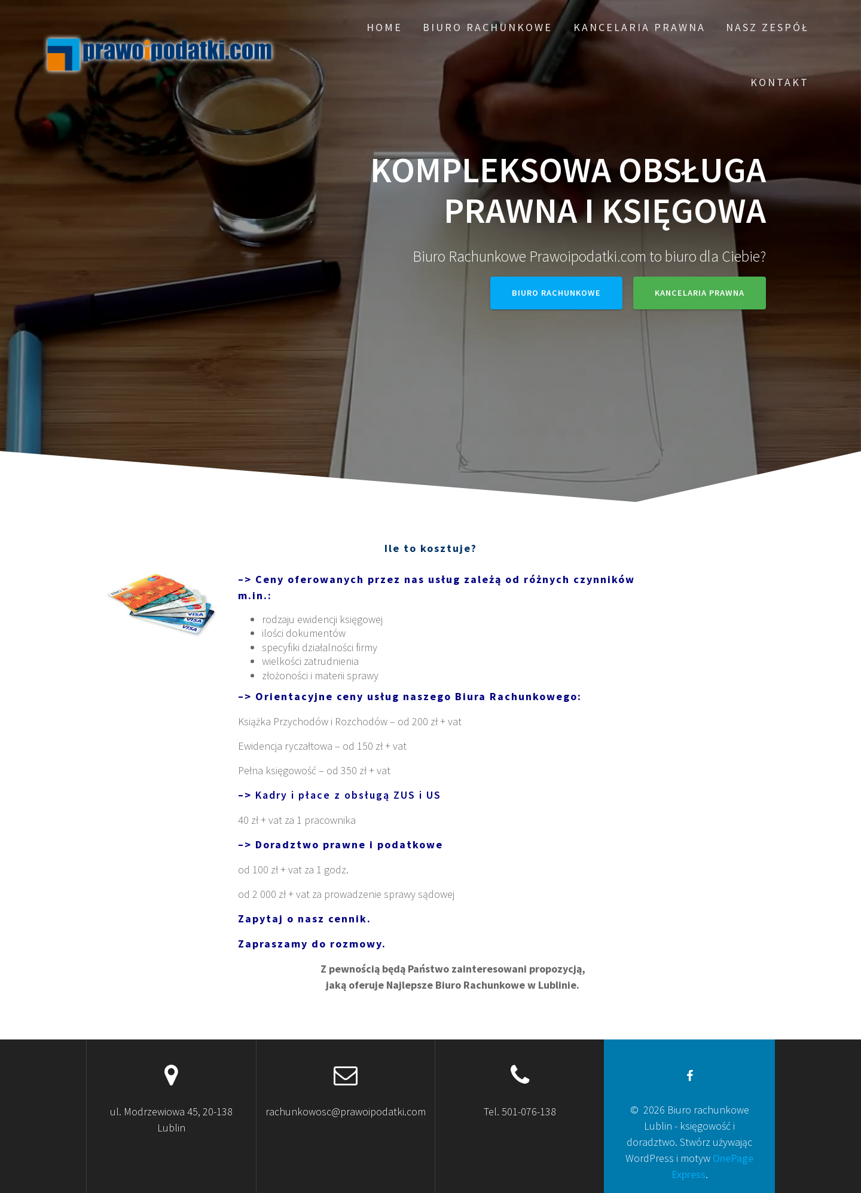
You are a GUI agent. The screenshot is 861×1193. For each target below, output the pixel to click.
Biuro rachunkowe (487, 27)
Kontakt (779, 82)
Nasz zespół (767, 27)
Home (384, 27)
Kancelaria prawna (639, 27)
